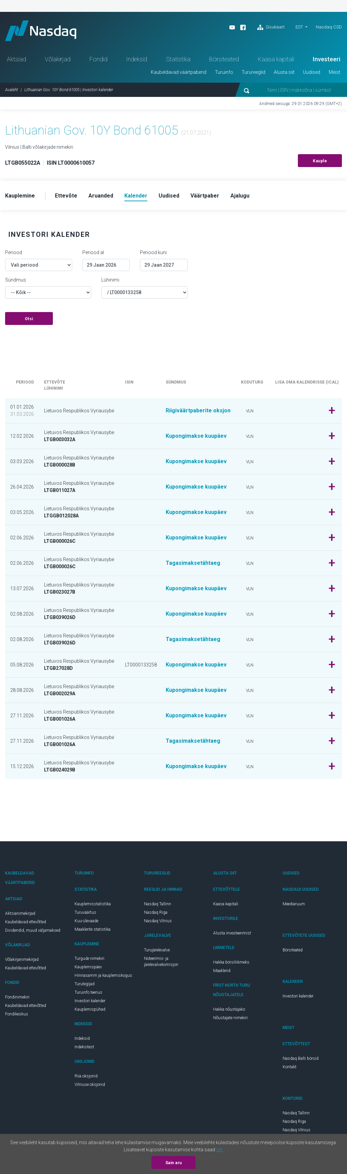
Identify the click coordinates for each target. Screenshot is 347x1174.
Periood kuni (153, 252)
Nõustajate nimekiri (230, 1017)
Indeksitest (84, 1047)
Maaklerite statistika (92, 929)
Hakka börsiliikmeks (231, 962)
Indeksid (136, 59)
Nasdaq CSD (329, 26)
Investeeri (326, 59)
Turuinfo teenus (88, 992)
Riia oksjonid (86, 1076)
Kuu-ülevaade (86, 921)
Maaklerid (221, 970)
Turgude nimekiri (89, 958)
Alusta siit (284, 72)
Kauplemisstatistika (93, 904)
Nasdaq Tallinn (157, 904)
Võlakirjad (57, 59)
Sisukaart (271, 27)
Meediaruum (294, 904)
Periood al (93, 252)
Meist (334, 72)
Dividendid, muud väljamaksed (32, 930)
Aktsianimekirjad (20, 913)
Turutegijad (85, 984)
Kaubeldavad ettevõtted (25, 922)
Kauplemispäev (88, 967)
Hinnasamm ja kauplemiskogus (103, 975)
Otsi (29, 318)
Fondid (98, 59)
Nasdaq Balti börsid (301, 1058)
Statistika (178, 59)
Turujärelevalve (157, 950)
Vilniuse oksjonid (90, 1084)
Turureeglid (253, 72)
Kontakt (290, 1067)
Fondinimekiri (17, 997)
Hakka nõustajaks (229, 1009)
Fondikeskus (16, 1014)
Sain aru (173, 1162)
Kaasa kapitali (276, 59)
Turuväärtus (85, 912)
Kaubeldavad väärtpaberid (178, 72)
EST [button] (299, 26)
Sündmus (15, 280)
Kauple (320, 161)
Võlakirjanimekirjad (22, 959)
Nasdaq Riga (155, 912)
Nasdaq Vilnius (158, 921)
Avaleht (11, 89)
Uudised (311, 72)
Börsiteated (224, 59)
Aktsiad (16, 59)
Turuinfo (224, 72)
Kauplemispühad (90, 1009)
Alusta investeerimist (232, 933)
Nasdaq (40, 30)
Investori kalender (90, 1000)
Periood (13, 252)
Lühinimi (110, 280)
